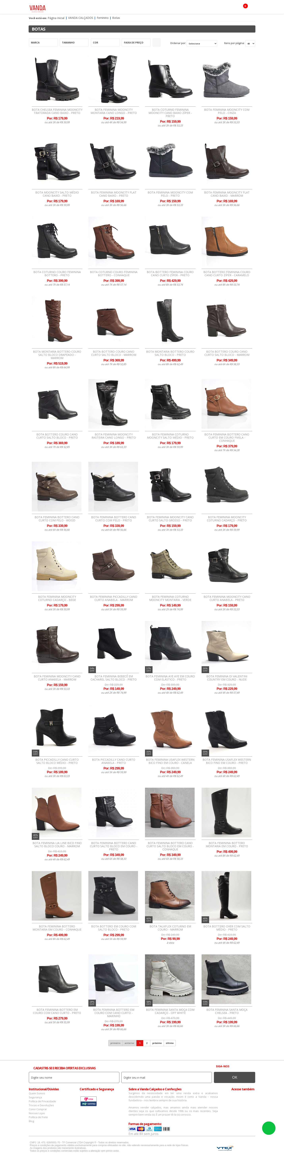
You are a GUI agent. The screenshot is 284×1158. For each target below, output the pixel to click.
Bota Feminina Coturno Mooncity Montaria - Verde (170, 598)
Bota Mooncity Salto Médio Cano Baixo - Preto (57, 194)
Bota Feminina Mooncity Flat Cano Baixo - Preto (113, 194)
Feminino (71, 8)
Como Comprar (38, 1109)
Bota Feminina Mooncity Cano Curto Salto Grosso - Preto (170, 519)
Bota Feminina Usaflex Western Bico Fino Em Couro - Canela (170, 761)
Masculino (91, 8)
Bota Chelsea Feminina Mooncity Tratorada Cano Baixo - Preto (57, 111)
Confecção (133, 8)
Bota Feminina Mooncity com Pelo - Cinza (226, 111)
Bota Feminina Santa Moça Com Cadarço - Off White (170, 1011)
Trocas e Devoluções (41, 1105)
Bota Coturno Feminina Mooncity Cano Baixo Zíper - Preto (170, 113)
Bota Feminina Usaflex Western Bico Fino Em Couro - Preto (227, 761)
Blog (31, 1121)
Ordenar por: (178, 43)
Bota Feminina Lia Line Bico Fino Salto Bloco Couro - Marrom (57, 844)
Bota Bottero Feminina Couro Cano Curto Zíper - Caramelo (226, 273)
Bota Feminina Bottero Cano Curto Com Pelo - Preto (113, 519)
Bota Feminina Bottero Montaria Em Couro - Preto (227, 844)
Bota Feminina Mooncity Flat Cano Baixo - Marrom (227, 194)
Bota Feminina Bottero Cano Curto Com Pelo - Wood (57, 519)
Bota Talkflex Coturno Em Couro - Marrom (170, 928)
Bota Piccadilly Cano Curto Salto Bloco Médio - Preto (57, 761)
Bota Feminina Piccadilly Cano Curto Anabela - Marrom (113, 598)
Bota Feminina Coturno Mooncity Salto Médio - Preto (170, 436)
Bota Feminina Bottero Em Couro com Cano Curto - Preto (57, 1011)
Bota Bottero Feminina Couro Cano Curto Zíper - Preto (170, 273)
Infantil (167, 8)
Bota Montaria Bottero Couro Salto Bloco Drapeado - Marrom (57, 355)
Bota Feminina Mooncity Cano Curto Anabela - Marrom (57, 678)
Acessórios (112, 8)
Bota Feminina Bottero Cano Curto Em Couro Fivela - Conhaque (226, 437)
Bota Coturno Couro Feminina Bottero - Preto (57, 273)
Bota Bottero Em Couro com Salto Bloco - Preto (113, 928)
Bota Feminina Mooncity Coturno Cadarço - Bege (57, 598)
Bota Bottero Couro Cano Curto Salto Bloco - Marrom (113, 353)
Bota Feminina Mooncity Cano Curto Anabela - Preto (227, 598)
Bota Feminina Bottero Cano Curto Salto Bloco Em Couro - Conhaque (170, 846)
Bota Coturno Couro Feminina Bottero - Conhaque (113, 273)
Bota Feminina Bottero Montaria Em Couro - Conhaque (57, 928)
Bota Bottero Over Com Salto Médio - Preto (226, 928)
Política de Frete (38, 1117)
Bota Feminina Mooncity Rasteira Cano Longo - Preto (114, 436)
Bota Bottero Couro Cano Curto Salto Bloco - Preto (57, 436)
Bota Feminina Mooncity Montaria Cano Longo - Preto (114, 111)
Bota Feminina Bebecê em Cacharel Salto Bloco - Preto (114, 678)
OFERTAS (198, 8)
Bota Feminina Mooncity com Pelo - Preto (170, 194)
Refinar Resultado (156, 42)
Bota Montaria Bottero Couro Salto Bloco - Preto (170, 353)
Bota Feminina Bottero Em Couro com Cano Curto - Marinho (113, 1013)
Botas (182, 8)
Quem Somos (37, 1093)
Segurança (35, 1097)
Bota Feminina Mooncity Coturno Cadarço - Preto (227, 519)
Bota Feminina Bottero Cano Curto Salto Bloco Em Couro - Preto (113, 846)
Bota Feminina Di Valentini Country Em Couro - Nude (226, 678)
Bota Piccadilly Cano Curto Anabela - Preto (113, 761)
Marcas (151, 8)
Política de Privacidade (42, 1101)
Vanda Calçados (80, 18)
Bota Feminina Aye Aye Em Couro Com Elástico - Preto (170, 678)
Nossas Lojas (37, 1113)
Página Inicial (56, 18)
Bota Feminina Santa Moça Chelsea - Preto (226, 1011)
